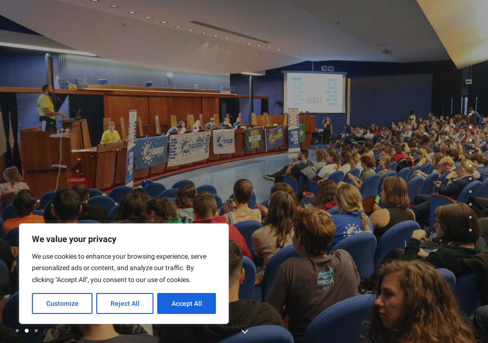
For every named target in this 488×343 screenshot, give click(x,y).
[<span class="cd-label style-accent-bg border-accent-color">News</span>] (470, 230)
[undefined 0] (470, 114)
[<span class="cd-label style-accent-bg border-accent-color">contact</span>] (470, 217)
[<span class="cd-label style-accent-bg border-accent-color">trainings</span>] (470, 166)
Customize (62, 303)
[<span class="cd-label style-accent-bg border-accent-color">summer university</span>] (470, 140)
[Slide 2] (26, 331)
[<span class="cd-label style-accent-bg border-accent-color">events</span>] (470, 153)
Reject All (125, 303)
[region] (124, 273)
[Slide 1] (18, 331)
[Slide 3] (36, 331)
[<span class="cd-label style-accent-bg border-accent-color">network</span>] (470, 204)
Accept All (187, 303)
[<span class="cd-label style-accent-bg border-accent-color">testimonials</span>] (470, 179)
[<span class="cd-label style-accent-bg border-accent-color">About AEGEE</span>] (470, 127)
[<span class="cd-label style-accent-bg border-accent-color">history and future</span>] (470, 191)
